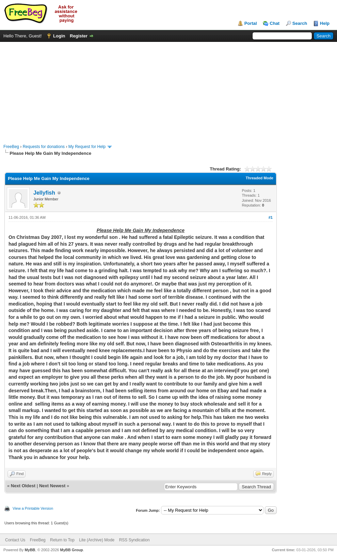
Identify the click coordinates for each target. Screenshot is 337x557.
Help (325, 23)
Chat (274, 23)
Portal (250, 23)
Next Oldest (23, 485)
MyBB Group (71, 550)
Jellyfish (44, 193)
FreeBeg (11, 146)
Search (299, 23)
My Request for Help (87, 146)
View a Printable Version (33, 508)
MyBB (30, 550)
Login (59, 35)
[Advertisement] (169, 89)
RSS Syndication (134, 540)
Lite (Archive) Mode (96, 540)
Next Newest (52, 485)
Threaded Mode (259, 178)
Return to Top (62, 540)
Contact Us (15, 540)
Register (78, 35)
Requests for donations (44, 146)
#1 (271, 217)
